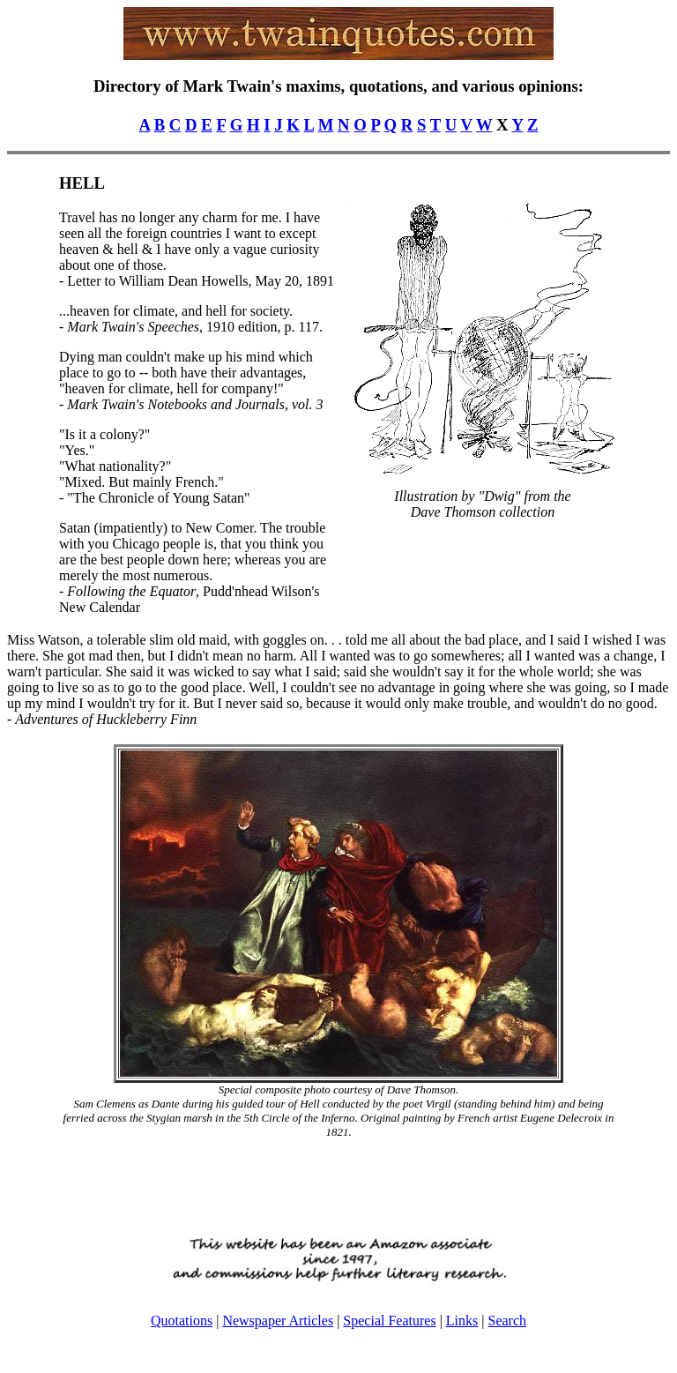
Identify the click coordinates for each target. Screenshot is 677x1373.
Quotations (181, 1320)
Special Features (389, 1320)
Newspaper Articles (277, 1320)
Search (506, 1320)
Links (462, 1320)
